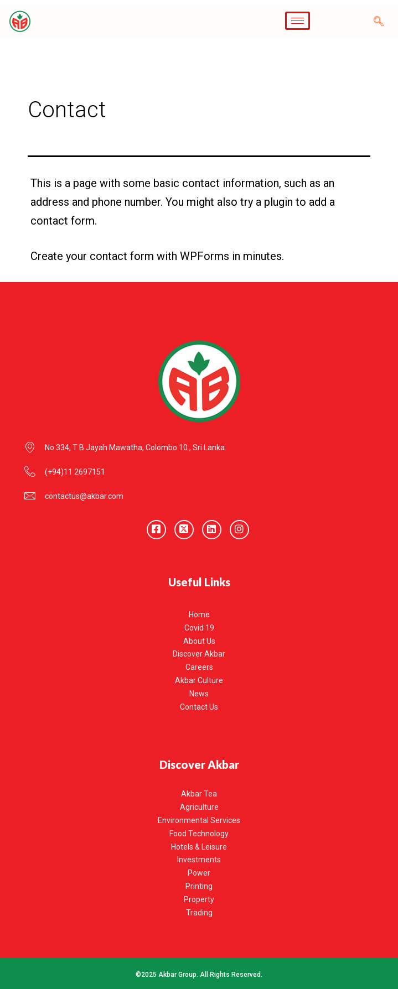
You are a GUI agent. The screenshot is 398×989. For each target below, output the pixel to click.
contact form (122, 256)
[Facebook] (156, 529)
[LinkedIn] (211, 529)
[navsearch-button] (379, 22)
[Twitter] (184, 529)
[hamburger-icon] (297, 21)
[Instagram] (239, 529)
